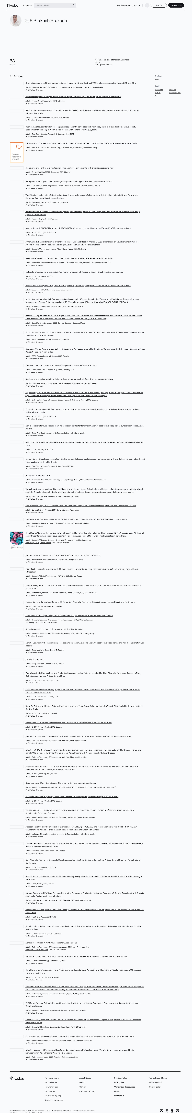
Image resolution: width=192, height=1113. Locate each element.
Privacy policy (155, 1078)
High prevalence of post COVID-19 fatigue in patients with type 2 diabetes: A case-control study (68, 177)
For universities (51, 1083)
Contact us (119, 1092)
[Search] (77, 3)
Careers (83, 1083)
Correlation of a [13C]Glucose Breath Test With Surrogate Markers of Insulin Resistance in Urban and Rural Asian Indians (79, 1032)
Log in (155, 3)
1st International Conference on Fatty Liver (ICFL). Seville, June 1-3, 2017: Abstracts (62, 551)
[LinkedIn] (172, 1107)
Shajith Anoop (45, 539)
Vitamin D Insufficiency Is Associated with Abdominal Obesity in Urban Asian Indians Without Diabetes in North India (78, 732)
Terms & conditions (158, 1074)
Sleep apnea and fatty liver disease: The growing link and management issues (60, 779)
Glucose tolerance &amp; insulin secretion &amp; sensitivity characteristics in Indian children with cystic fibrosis (76, 515)
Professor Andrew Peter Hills (36, 946)
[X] (167, 1107)
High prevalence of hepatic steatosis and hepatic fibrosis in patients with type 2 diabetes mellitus (69, 164)
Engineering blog (87, 1087)
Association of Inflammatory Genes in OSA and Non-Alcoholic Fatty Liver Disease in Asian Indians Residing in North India (80, 598)
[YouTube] (177, 1107)
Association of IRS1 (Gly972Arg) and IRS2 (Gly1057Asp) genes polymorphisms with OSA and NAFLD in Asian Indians (78, 224)
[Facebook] (161, 1107)
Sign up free (172, 3)
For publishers (51, 1078)
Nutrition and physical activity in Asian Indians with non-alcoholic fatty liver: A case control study (69, 375)
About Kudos (85, 1074)
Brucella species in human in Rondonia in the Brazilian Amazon (54, 625)
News (81, 1078)
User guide (119, 1078)
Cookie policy (155, 1083)
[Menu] (143, 3)
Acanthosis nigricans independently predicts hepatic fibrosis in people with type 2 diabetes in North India (73, 93)
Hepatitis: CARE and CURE (37, 471)
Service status (120, 1074)
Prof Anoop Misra (32, 539)
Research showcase (54, 1096)
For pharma (50, 1087)
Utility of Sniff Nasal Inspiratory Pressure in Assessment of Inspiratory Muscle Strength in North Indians (71, 793)
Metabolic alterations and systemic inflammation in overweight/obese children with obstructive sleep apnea (74, 268)
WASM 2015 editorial (34, 655)
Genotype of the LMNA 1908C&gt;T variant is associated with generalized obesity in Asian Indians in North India (76, 952)
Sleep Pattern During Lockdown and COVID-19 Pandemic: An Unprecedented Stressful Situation (69, 254)
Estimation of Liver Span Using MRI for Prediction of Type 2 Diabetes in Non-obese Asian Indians (69, 612)
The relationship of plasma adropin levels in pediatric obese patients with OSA (60, 361)
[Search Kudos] (56, 3)
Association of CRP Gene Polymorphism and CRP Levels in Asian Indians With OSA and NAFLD (68, 719)
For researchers (52, 1074)
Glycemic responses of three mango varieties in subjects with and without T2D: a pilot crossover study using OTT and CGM (80, 79)
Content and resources (124, 1083)
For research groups (54, 1092)
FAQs (116, 1087)
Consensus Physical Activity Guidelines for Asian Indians (51, 939)
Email (157, 76)
